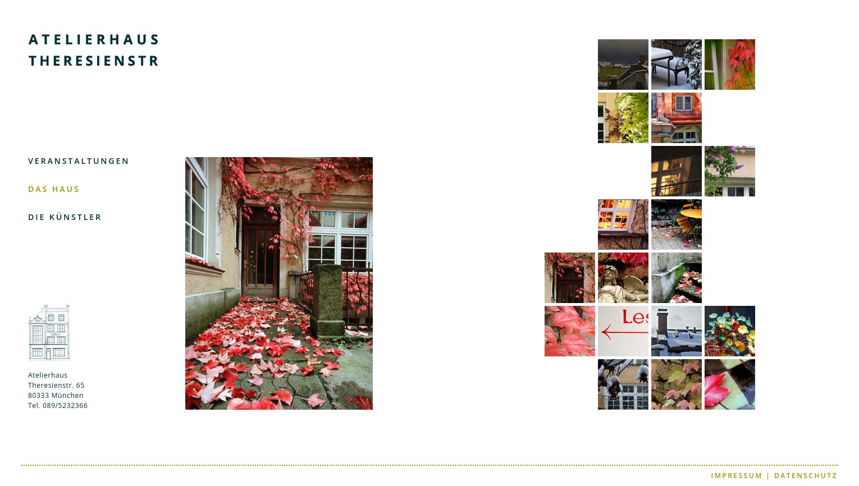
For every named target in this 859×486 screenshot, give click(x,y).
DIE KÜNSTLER (65, 217)
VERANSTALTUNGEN (79, 160)
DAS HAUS (54, 189)
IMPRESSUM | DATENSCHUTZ (774, 475)
